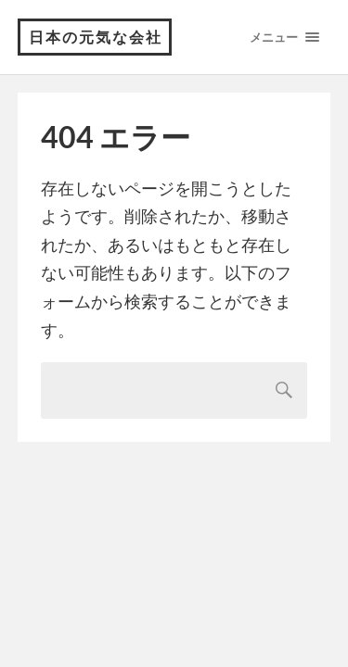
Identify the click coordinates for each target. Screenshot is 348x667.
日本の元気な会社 (95, 36)
